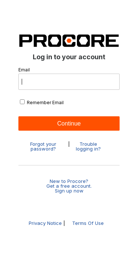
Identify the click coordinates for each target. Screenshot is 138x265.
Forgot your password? (43, 146)
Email (69, 79)
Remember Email (42, 102)
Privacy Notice (45, 223)
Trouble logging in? (88, 146)
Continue (69, 123)
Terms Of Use (88, 223)
